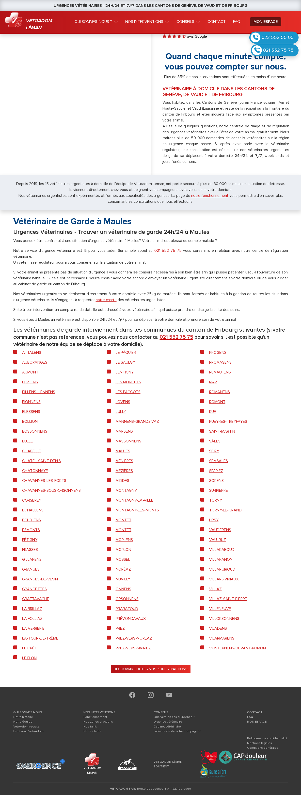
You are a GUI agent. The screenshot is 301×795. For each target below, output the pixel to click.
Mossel (123, 559)
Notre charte (92, 731)
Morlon (123, 549)
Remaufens (220, 372)
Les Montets (128, 382)
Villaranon (221, 559)
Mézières (124, 470)
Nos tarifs (90, 726)
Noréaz (123, 569)
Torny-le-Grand (225, 510)
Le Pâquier (126, 352)
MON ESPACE (257, 722)
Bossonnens (34, 431)
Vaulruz (217, 539)
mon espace (265, 21)
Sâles (215, 441)
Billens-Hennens (38, 391)
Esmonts (31, 529)
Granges (31, 569)
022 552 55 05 (278, 37)
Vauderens (220, 529)
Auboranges (34, 362)
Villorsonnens (224, 618)
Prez (120, 628)
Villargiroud (222, 569)
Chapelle (31, 451)
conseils (185, 21)
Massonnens (128, 441)
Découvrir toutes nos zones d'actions (151, 669)
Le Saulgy (125, 362)
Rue (212, 411)
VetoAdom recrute (26, 726)
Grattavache (35, 598)
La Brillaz (32, 608)
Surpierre (218, 490)
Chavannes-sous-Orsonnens (51, 490)
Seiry (214, 451)
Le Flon (29, 658)
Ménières (124, 460)
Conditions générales (262, 748)
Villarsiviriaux (223, 579)
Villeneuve (220, 608)
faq (236, 21)
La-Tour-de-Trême (40, 638)
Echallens (33, 510)
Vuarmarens (221, 638)
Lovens (123, 401)
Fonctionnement (95, 717)
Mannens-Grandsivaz (137, 421)
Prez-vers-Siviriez (133, 648)
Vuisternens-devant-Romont (238, 648)
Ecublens (31, 520)
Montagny (126, 490)
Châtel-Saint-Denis (41, 460)
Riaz (213, 382)
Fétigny (29, 539)
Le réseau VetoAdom (28, 731)
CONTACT (255, 712)
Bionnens (31, 401)
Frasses (30, 549)
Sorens (216, 480)
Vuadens (218, 628)
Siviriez (216, 470)
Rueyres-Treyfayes (228, 421)
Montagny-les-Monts (137, 510)
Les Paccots (128, 391)
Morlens (124, 539)
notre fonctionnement (209, 195)
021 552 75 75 (278, 50)
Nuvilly (123, 579)
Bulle (27, 441)
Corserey (31, 500)
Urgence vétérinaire (168, 722)
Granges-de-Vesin (40, 579)
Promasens (220, 362)
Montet (123, 520)
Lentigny (125, 372)
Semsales (218, 460)
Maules (123, 451)
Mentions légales (259, 743)
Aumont (30, 372)
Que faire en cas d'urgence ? (174, 717)
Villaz (215, 589)
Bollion (30, 421)
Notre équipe (22, 722)
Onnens (123, 589)
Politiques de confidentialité (267, 738)
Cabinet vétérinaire (167, 726)
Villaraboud (222, 549)
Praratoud (127, 608)
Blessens (31, 411)
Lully (121, 411)
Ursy (214, 520)
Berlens (30, 382)
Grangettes (34, 589)
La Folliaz (32, 618)
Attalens (31, 352)
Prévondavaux (131, 618)
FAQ (250, 717)
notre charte (106, 299)
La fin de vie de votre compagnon (177, 731)
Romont (217, 401)
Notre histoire (23, 717)
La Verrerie (33, 628)
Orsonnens (127, 598)
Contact (216, 21)
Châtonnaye (35, 470)
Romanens (219, 391)
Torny (215, 500)
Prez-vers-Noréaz (134, 638)
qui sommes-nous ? (93, 21)
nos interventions (144, 21)
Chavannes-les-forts (44, 480)
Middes (122, 480)
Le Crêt (29, 648)
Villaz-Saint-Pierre (228, 598)
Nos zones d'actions (98, 722)
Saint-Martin (222, 431)
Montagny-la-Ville (134, 500)
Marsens (124, 431)
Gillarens (32, 559)
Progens (217, 352)
